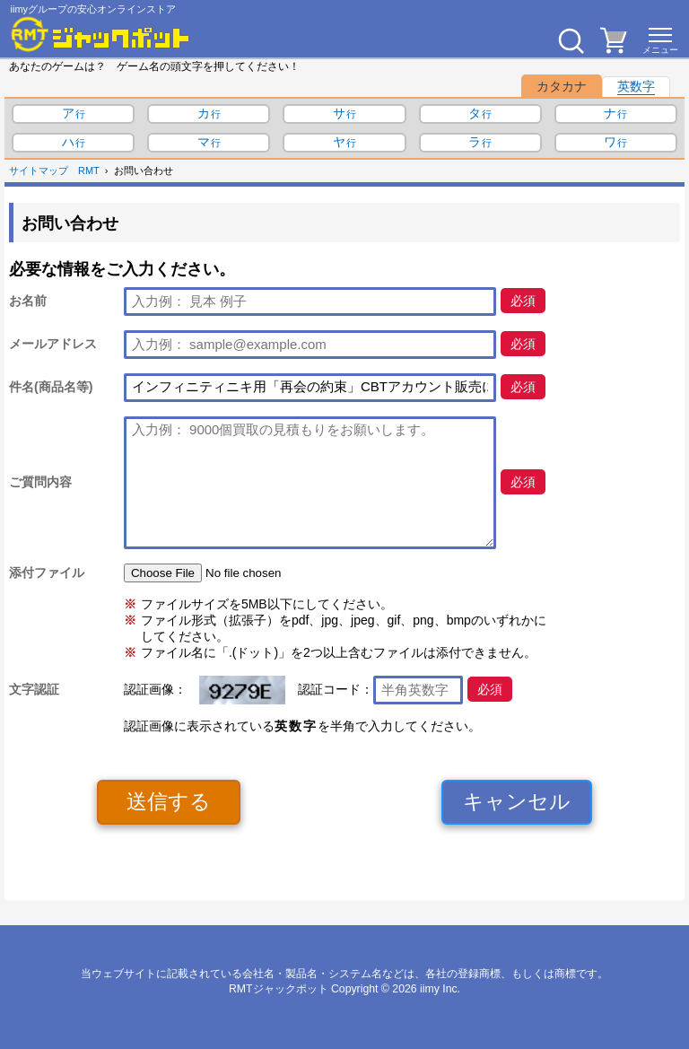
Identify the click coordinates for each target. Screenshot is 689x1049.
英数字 (636, 86)
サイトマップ (38, 170)
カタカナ (561, 86)
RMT (89, 170)
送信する (168, 801)
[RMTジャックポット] (100, 34)
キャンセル (517, 801)
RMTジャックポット (278, 989)
